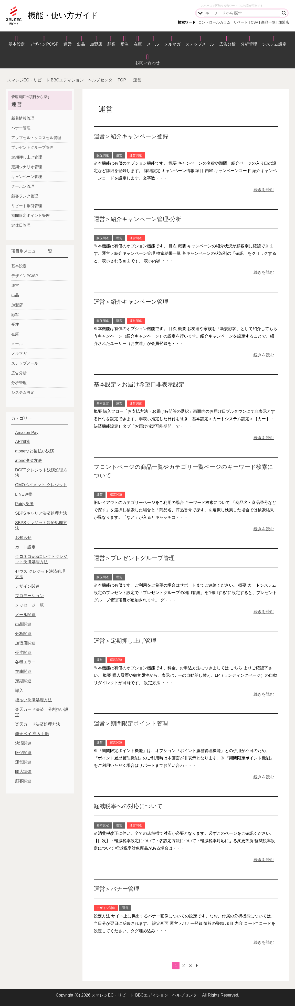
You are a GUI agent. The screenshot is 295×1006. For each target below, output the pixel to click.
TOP (66, 80)
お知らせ (23, 537)
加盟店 (283, 22)
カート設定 (25, 547)
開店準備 (23, 771)
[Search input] (242, 13)
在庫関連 (23, 671)
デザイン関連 (106, 908)
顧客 (111, 44)
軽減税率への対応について (128, 806)
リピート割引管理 (26, 206)
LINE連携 (24, 494)
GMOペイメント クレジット (41, 485)
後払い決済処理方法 (33, 700)
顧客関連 (23, 781)
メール (153, 44)
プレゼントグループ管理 (32, 147)
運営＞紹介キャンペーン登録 (131, 136)
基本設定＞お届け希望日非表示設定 (139, 384)
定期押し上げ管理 (26, 157)
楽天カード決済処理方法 (37, 724)
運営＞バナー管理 (116, 889)
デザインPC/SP (44, 44)
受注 (124, 44)
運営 (68, 44)
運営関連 (136, 155)
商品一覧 (268, 22)
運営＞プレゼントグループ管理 (134, 558)
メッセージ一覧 (29, 605)
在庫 (138, 44)
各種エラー (25, 662)
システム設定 (274, 44)
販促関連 (103, 155)
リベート (241, 22)
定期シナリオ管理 (26, 167)
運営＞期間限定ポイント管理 (131, 723)
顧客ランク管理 (24, 196)
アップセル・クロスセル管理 (36, 137)
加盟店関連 (25, 643)
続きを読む (264, 189)
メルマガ (172, 44)
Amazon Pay (26, 432)
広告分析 (227, 44)
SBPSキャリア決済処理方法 (41, 513)
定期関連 (23, 681)
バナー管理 (20, 128)
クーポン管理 (22, 186)
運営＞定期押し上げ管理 (125, 641)
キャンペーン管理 (26, 176)
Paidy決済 (24, 504)
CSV (254, 22)
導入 (19, 690)
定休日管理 (20, 225)
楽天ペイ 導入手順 (32, 734)
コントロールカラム (214, 22)
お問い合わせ (147, 62)
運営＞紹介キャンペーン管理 (131, 302)
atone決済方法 (28, 460)
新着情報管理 (22, 118)
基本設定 (16, 44)
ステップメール (199, 44)
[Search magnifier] (284, 13)
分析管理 (249, 44)
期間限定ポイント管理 (30, 215)
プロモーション (29, 596)
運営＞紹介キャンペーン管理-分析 (137, 219)
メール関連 (25, 614)
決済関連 (23, 743)
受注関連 (23, 652)
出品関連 (23, 624)
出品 (81, 44)
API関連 (22, 441)
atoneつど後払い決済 (34, 451)
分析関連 (23, 633)
